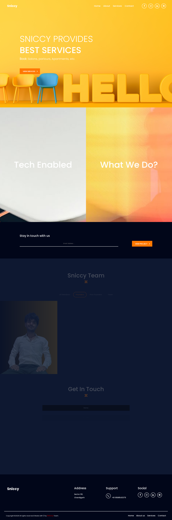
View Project (141, 244)
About (106, 5)
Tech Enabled (43, 165)
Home (97, 5)
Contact (129, 5)
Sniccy (12, 6)
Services (117, 5)
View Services (29, 71)
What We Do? (129, 165)
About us (140, 515)
